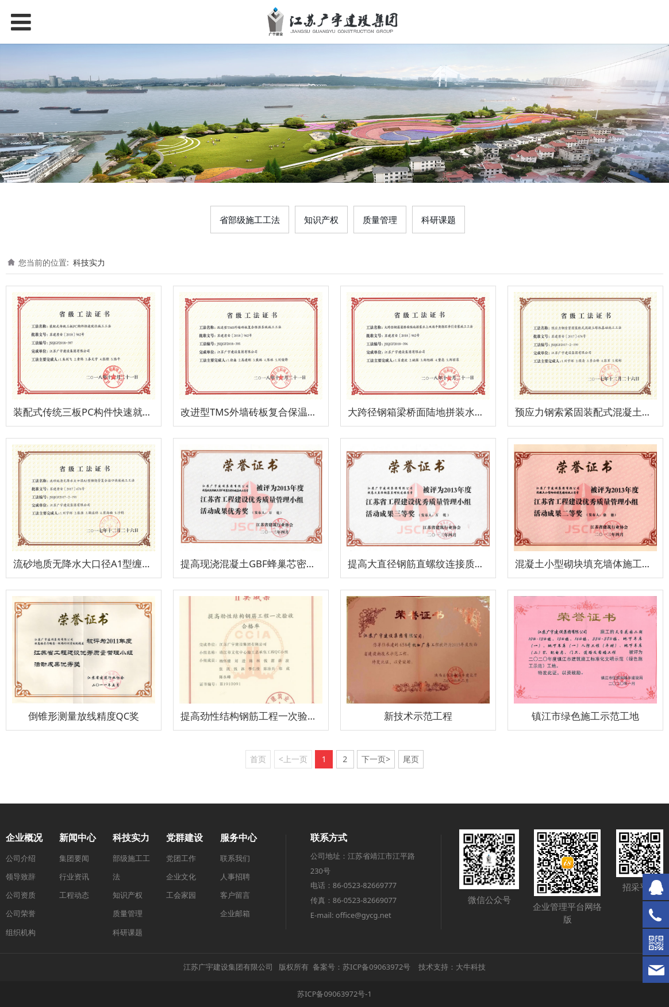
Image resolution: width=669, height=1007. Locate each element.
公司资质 (21, 895)
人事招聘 (235, 876)
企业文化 (181, 876)
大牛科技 (471, 967)
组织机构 (21, 932)
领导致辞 (21, 876)
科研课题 (438, 219)
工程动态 (74, 895)
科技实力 (89, 262)
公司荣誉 (21, 913)
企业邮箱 (235, 913)
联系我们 (235, 858)
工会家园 (181, 895)
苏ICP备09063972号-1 (334, 994)
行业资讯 (74, 876)
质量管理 (380, 219)
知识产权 (321, 219)
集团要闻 (74, 858)
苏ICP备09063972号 (376, 967)
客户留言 (235, 895)
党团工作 (181, 858)
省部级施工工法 (250, 219)
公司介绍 (21, 858)
